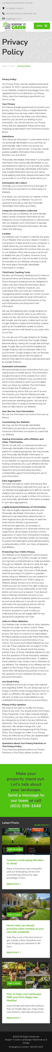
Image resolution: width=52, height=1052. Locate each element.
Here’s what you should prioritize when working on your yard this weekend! (25, 929)
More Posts (41, 825)
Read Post (13, 884)
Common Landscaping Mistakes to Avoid (25, 861)
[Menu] (42, 26)
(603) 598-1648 (25, 806)
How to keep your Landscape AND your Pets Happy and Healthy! (24, 997)
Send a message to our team (26, 797)
